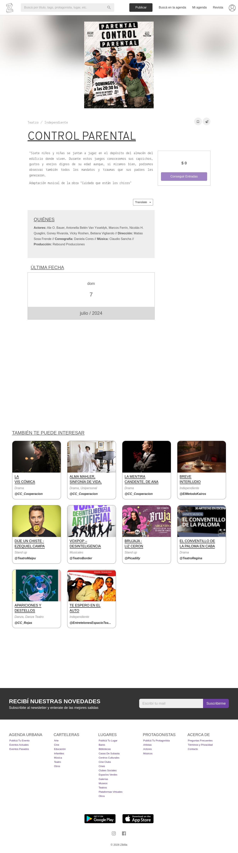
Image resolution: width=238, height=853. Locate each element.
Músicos (147, 753)
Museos (103, 783)
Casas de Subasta (109, 753)
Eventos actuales (19, 744)
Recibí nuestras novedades (54, 701)
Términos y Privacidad (200, 744)
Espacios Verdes (108, 774)
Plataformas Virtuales (110, 791)
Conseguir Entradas (184, 176)
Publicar (141, 7)
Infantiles (59, 753)
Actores (147, 749)
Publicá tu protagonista (156, 740)
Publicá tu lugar (108, 740)
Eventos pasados (19, 749)
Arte (56, 740)
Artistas (147, 744)
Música (58, 757)
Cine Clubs (105, 761)
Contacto (193, 749)
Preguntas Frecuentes (200, 740)
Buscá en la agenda (172, 7)
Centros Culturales (109, 757)
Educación (60, 749)
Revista (218, 7)
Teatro (57, 761)
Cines (102, 766)
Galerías (103, 779)
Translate (143, 202)
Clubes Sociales (108, 770)
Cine (56, 744)
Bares (102, 744)
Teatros (103, 787)
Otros (57, 766)
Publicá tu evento (19, 740)
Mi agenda (199, 7)
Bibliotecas (105, 749)
